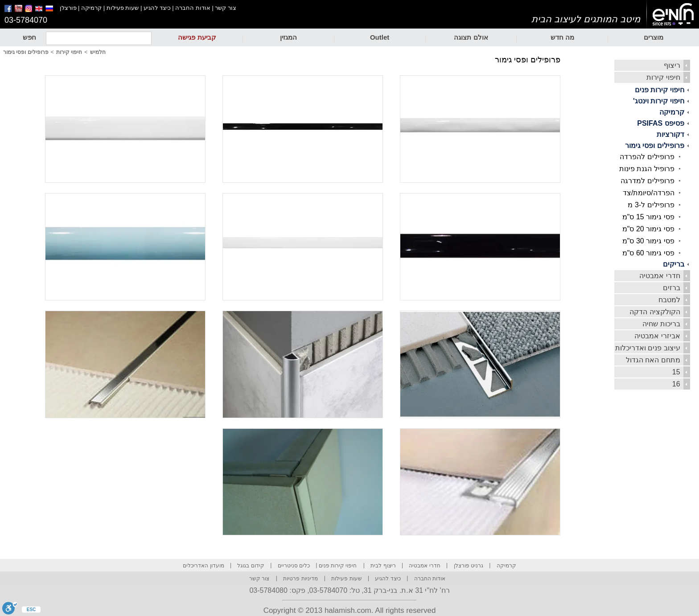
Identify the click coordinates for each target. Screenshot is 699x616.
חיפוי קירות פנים (659, 90)
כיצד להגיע (157, 7)
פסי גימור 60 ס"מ (648, 253)
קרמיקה (91, 7)
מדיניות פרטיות (300, 578)
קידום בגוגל (250, 566)
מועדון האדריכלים (203, 566)
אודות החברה (192, 7)
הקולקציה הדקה (654, 312)
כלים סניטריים (294, 566)
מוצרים (653, 37)
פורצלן (68, 7)
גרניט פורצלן (468, 566)
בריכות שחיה (661, 324)
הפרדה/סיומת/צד (648, 193)
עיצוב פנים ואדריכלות (647, 348)
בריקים (673, 264)
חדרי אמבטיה (659, 275)
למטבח (669, 300)
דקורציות (670, 134)
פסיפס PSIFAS (660, 123)
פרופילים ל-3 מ (651, 205)
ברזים (671, 288)
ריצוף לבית (382, 566)
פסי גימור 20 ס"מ (648, 229)
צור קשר (225, 7)
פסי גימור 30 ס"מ (648, 241)
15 (676, 372)
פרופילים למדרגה (647, 181)
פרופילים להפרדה (647, 156)
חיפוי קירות (663, 77)
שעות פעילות (123, 7)
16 (676, 384)
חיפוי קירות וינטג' (658, 101)
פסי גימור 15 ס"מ (648, 217)
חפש (29, 37)
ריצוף (672, 65)
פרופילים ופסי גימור (654, 145)
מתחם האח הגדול (653, 360)
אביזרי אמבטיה (657, 336)
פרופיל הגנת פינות (646, 168)
